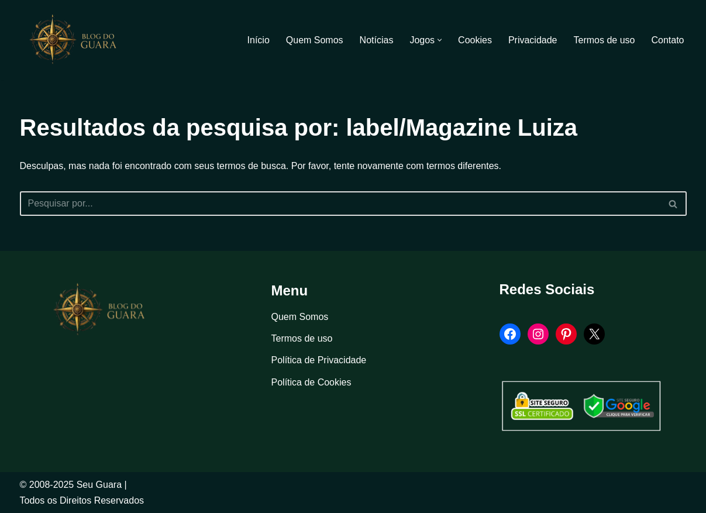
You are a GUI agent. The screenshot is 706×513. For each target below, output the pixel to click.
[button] (440, 40)
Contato (667, 40)
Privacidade (532, 40)
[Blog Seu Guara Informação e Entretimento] (78, 40)
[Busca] (340, 203)
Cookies (475, 40)
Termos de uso (604, 40)
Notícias (377, 40)
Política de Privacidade (319, 360)
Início (258, 40)
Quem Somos (314, 40)
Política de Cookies (311, 382)
